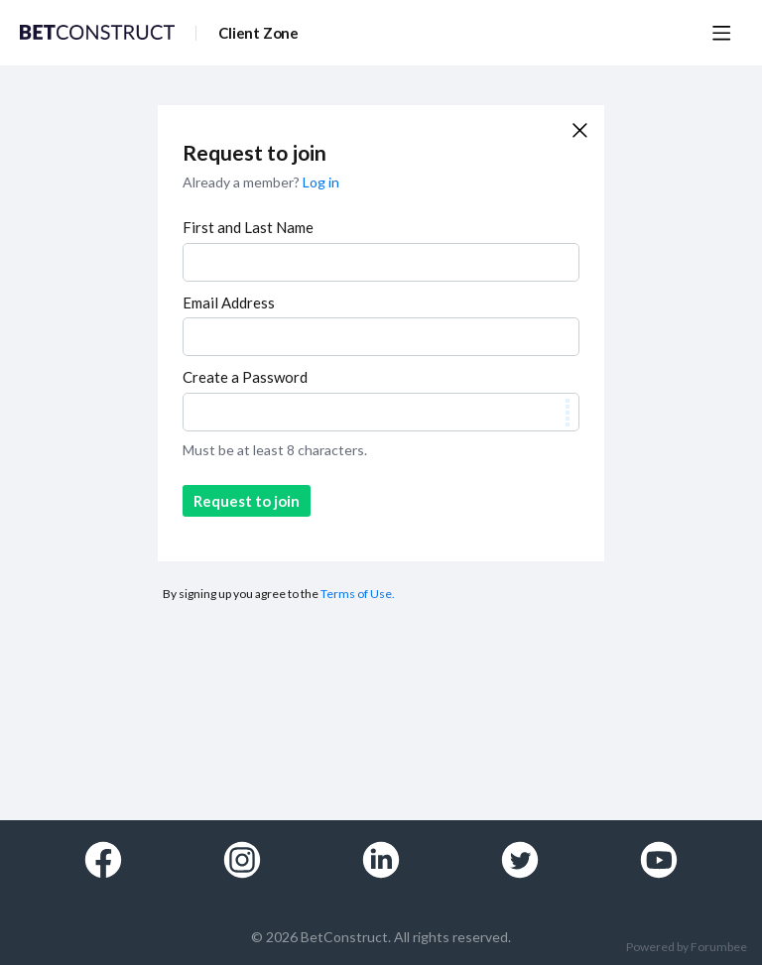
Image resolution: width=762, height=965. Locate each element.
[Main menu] (721, 33)
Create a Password (245, 377)
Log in (321, 182)
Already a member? (261, 182)
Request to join (246, 501)
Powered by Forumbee (686, 947)
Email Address (229, 302)
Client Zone (258, 33)
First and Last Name (248, 227)
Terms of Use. (357, 593)
